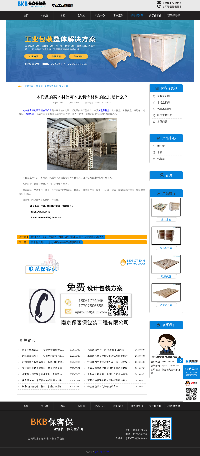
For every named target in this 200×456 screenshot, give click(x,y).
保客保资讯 (137, 15)
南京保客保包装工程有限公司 (37, 110)
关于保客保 (155, 15)
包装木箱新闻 (164, 108)
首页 (25, 15)
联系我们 (169, 325)
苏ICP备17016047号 (104, 452)
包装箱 (81, 15)
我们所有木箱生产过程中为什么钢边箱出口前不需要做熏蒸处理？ (67, 236)
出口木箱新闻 (164, 115)
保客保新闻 (163, 96)
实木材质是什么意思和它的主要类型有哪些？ (56, 242)
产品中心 (100, 15)
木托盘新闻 (163, 102)
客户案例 (118, 15)
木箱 (62, 15)
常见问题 (63, 86)
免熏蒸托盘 (103, 110)
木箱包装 (30, 114)
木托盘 (44, 15)
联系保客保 (174, 15)
